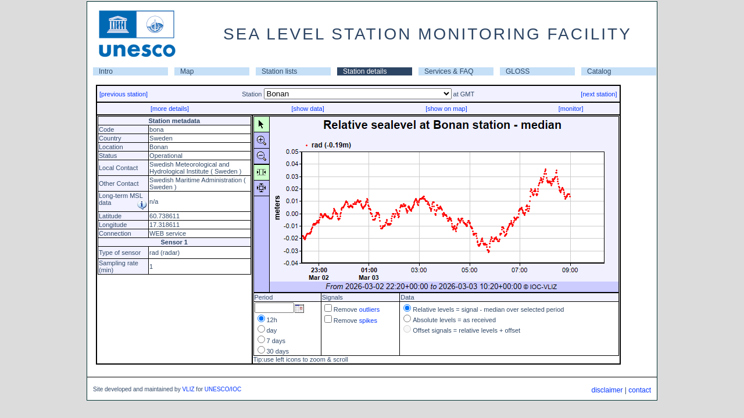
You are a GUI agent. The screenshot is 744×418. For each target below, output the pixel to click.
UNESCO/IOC (223, 389)
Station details (365, 71)
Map (187, 71)
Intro (106, 71)
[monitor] (571, 108)
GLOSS (518, 71)
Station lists (279, 71)
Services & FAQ (449, 71)
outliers (369, 309)
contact (639, 390)
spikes (368, 320)
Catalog (599, 71)
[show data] (307, 108)
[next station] (599, 94)
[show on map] (446, 108)
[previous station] (123, 94)
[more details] (170, 108)
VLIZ (188, 389)
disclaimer (607, 390)
